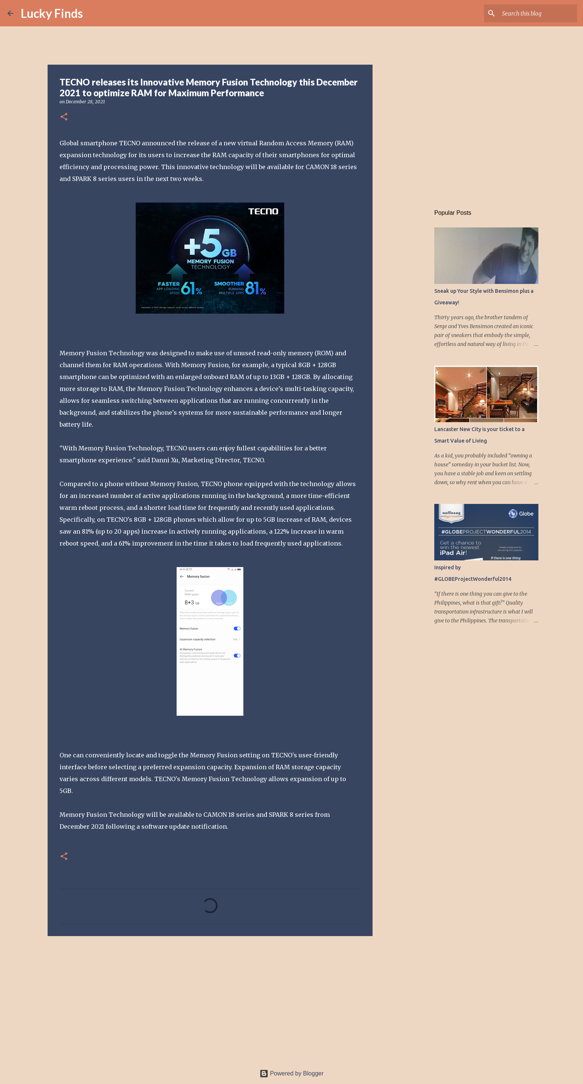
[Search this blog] (538, 13)
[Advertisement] (210, 999)
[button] (63, 117)
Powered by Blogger (292, 1073)
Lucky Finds (52, 13)
